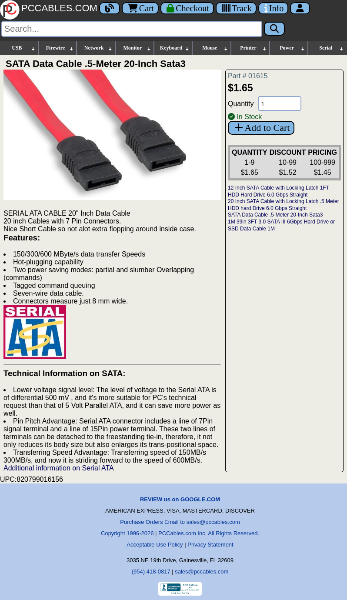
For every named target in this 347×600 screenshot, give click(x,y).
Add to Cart (261, 127)
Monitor (137, 48)
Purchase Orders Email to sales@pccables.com (180, 522)
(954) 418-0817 (151, 571)
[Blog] (109, 8)
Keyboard (175, 48)
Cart (140, 8)
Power (292, 48)
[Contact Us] (273, 8)
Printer (253, 48)
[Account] (300, 8)
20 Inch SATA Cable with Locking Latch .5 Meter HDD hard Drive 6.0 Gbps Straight (283, 204)
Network (98, 48)
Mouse (215, 48)
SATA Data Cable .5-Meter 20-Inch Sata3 (275, 215)
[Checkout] (187, 8)
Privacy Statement (210, 544)
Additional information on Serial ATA (58, 468)
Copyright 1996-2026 (127, 533)
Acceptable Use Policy (155, 544)
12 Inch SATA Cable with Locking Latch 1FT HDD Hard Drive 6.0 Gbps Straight (278, 191)
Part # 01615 (248, 76)
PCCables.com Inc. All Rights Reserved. (208, 533)
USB (24, 48)
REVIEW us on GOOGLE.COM (180, 499)
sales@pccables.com (201, 571)
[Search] (131, 29)
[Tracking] (236, 8)
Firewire (60, 48)
